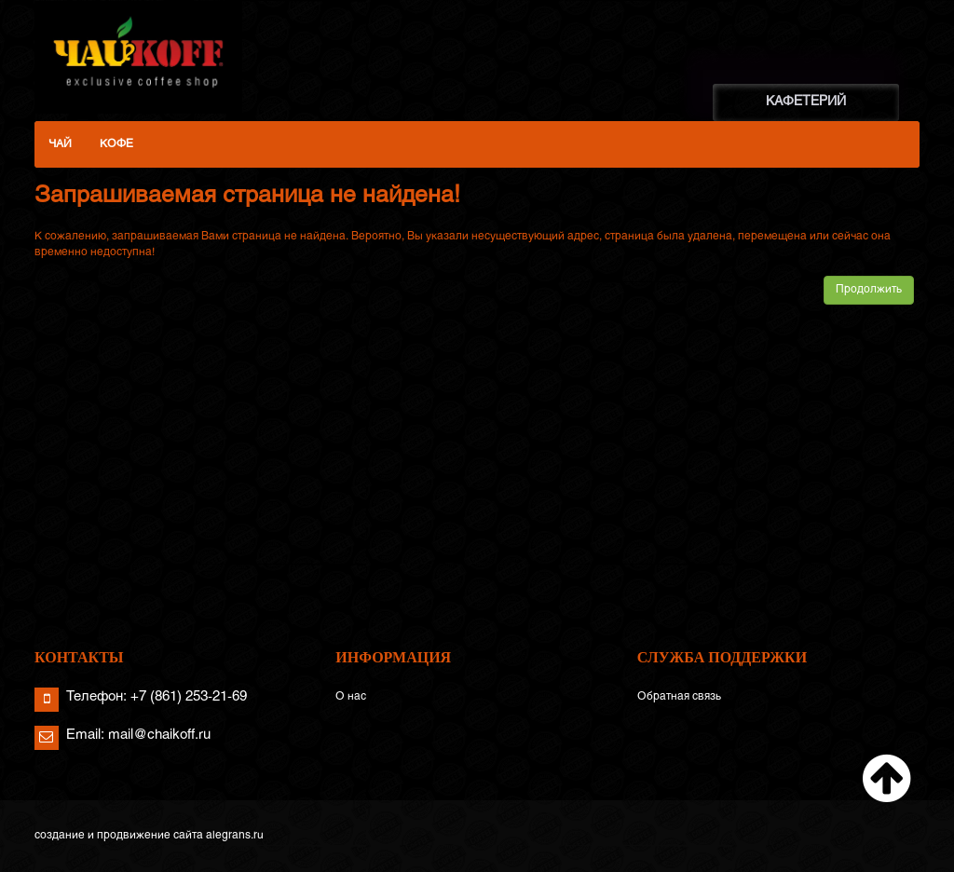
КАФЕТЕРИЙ (806, 102)
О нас (350, 696)
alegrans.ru (235, 835)
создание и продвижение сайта (118, 835)
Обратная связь (679, 696)
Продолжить (869, 289)
